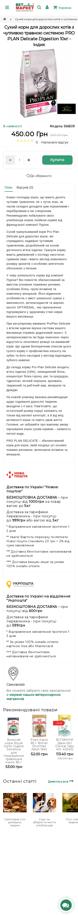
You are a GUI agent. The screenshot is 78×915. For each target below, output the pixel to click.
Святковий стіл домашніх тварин (14, 822)
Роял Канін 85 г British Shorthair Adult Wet (39, 744)
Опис (8, 187)
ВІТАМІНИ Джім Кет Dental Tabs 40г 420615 (64, 744)
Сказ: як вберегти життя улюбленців (44, 822)
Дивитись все (61, 781)
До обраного (39, 176)
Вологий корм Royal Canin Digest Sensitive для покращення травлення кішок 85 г (14, 751)
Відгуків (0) (24, 187)
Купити (57, 160)
